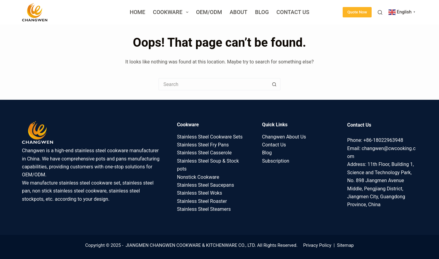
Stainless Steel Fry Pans (203, 145)
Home (137, 12)
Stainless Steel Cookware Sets (209, 137)
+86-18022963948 (383, 140)
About (238, 12)
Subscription (275, 161)
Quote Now (357, 12)
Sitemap (345, 245)
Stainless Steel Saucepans (205, 185)
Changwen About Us (284, 137)
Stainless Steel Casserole (204, 153)
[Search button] (274, 84)
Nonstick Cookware (198, 177)
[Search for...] (213, 84)
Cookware (172, 12)
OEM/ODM (209, 12)
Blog (262, 12)
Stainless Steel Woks (199, 193)
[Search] (380, 12)
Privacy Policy (317, 245)
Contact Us (293, 12)
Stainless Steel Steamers (204, 209)
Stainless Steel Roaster (202, 201)
